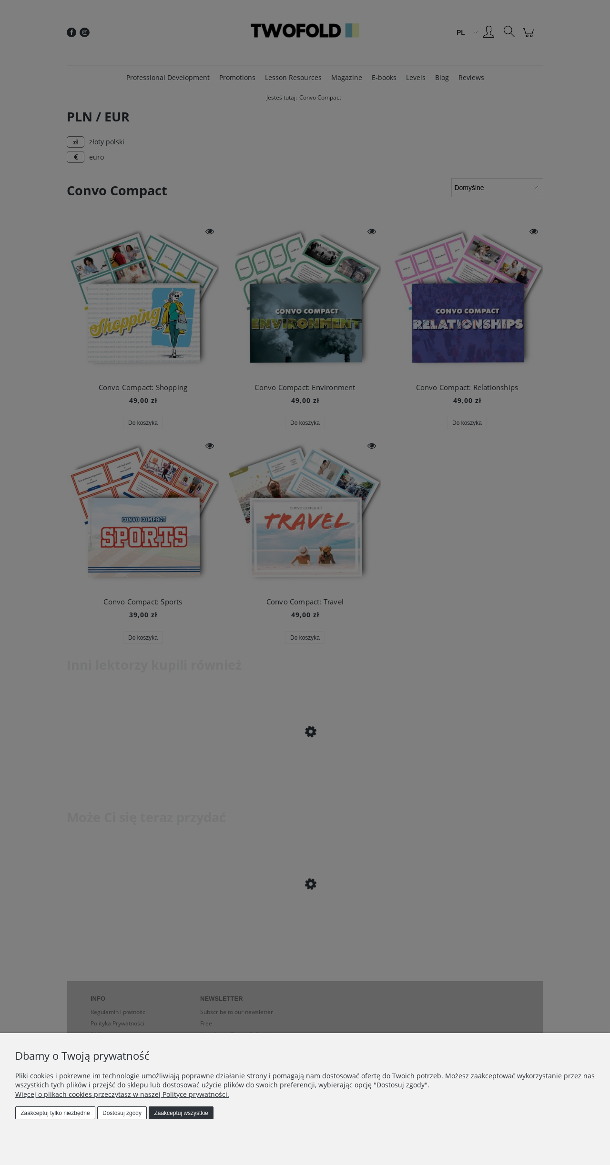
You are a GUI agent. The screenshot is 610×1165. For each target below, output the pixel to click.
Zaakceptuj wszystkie (181, 1113)
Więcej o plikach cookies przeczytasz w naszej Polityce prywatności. (122, 1094)
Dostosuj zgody (122, 1113)
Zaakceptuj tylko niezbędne (55, 1113)
